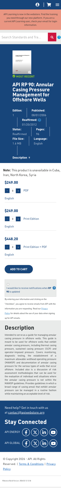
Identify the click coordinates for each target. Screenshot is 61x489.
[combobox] (24, 37)
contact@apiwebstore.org (26, 412)
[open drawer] (57, 4)
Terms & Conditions (31, 464)
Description (20, 157)
